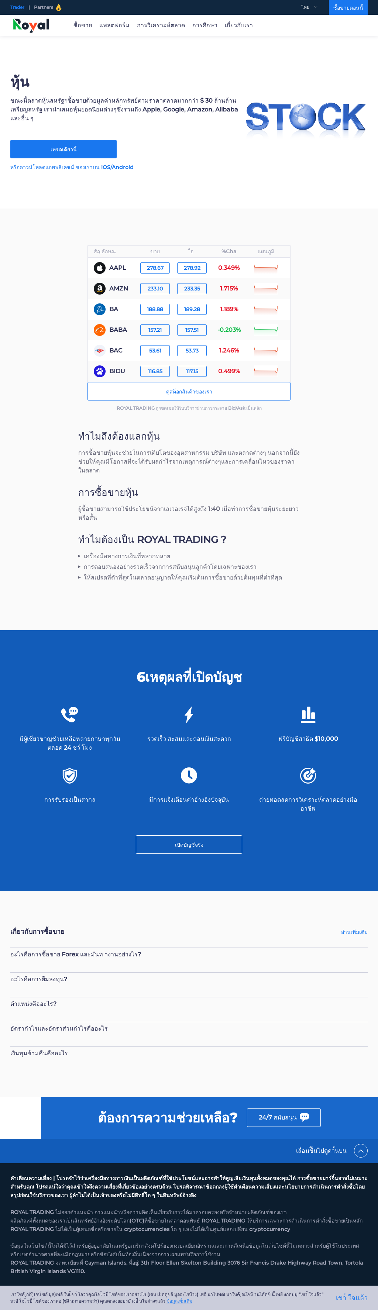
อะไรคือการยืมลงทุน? (38, 979)
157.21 (155, 330)
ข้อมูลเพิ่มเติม (179, 1301)
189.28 (192, 309)
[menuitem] (315, 7)
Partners (48, 7)
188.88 (155, 309)
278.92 (192, 268)
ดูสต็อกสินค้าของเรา (189, 391)
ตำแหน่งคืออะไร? (33, 1003)
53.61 (155, 350)
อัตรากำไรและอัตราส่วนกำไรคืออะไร (59, 1028)
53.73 (192, 350)
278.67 (155, 268)
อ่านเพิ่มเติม (354, 932)
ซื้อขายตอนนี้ (348, 7)
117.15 (192, 371)
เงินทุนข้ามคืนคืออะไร (39, 1053)
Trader (17, 7)
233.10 (155, 288)
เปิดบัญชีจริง (189, 845)
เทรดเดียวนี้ (64, 149)
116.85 (155, 371)
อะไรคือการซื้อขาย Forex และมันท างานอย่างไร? (75, 954)
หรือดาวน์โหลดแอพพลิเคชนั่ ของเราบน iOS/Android (72, 167)
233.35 (192, 288)
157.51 (192, 330)
